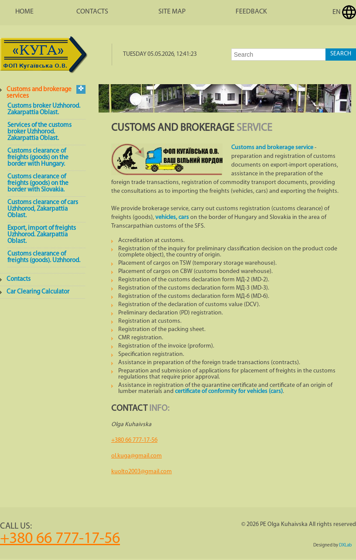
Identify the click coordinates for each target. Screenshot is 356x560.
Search (340, 54)
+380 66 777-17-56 (134, 440)
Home (24, 11)
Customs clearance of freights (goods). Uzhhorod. (43, 257)
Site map (172, 11)
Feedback (251, 11)
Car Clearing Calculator (38, 292)
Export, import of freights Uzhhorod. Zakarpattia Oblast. (41, 235)
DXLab (345, 545)
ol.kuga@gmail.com (136, 456)
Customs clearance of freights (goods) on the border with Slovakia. (37, 183)
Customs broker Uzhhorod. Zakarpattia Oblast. (43, 109)
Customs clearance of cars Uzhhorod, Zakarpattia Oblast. (42, 209)
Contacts (92, 11)
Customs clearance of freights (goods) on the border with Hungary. (37, 157)
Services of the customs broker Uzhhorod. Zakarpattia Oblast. (39, 132)
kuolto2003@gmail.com (141, 471)
